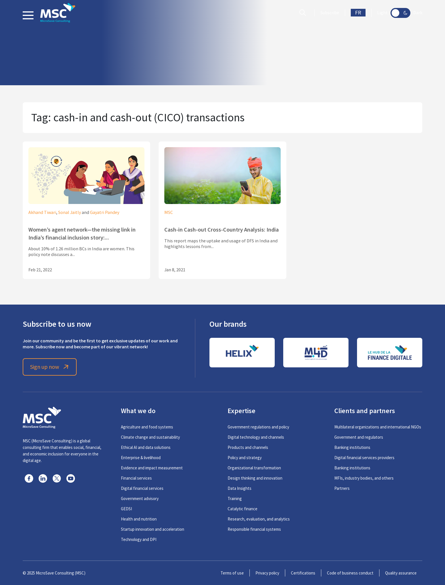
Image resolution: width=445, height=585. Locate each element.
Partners (342, 488)
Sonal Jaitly (69, 212)
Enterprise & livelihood (141, 457)
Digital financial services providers (364, 457)
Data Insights (239, 488)
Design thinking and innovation (255, 478)
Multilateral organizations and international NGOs (377, 427)
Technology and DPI (138, 539)
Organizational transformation (254, 468)
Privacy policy (267, 573)
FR (358, 12)
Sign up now (50, 367)
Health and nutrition (139, 519)
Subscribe (329, 13)
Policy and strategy (245, 457)
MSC (168, 212)
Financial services (136, 478)
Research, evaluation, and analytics (259, 519)
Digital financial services (142, 488)
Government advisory (140, 498)
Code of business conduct (350, 573)
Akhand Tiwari (42, 212)
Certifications (303, 573)
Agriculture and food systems (147, 427)
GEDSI (126, 508)
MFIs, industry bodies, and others (364, 478)
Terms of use (232, 573)
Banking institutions (352, 447)
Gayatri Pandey (104, 212)
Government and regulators (358, 437)
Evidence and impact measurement (152, 468)
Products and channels (248, 447)
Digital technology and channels (256, 437)
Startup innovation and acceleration (152, 529)
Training (235, 498)
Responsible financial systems (254, 529)
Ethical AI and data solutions (146, 447)
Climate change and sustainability (150, 437)
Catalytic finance (242, 508)
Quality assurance (401, 573)
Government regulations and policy (258, 427)
